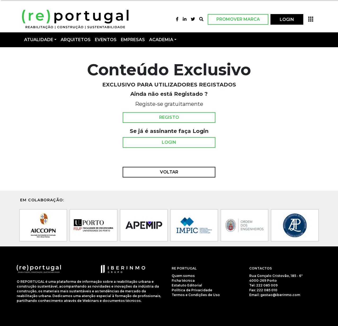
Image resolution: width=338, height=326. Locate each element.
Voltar (169, 172)
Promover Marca (238, 19)
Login (169, 142)
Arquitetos (76, 39)
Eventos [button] (106, 39)
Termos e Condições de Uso (196, 295)
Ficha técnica (183, 280)
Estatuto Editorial (187, 285)
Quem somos (183, 276)
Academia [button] (161, 39)
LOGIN (287, 19)
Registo (169, 117)
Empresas (133, 39)
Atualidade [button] (38, 39)
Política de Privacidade (192, 290)
